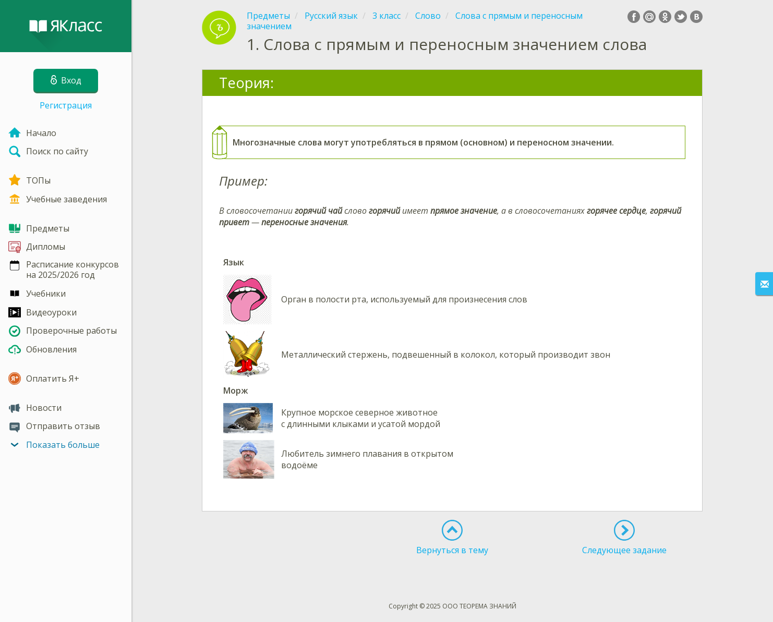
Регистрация (66, 105)
